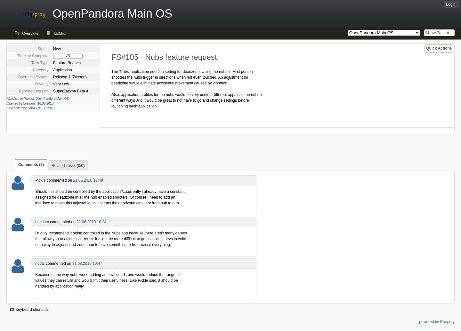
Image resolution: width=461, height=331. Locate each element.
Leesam (29, 103)
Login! (451, 4)
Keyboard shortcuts (29, 309)
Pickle (40, 180)
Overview (30, 33)
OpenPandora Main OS (52, 98)
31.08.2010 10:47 (87, 263)
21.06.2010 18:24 (91, 222)
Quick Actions (439, 48)
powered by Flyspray (437, 321)
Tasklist (59, 33)
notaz (31, 108)
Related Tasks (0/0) (68, 165)
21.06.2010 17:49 (88, 180)
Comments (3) (31, 164)
